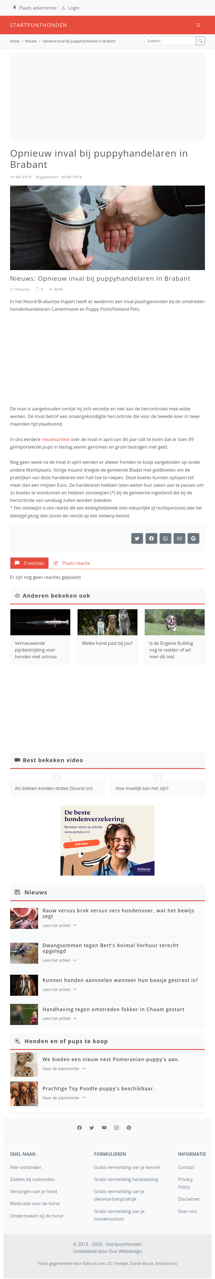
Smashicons (166, 1263)
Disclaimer (189, 1199)
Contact (186, 1167)
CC (110, 1263)
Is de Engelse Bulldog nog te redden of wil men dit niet (171, 650)
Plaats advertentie (34, 8)
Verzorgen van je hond (33, 1191)
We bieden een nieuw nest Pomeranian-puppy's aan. (111, 1059)
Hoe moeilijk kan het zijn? (142, 788)
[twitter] (92, 1128)
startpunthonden (15, 25)
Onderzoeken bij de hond (36, 1216)
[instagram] (116, 1128)
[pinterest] (129, 1128)
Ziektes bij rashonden (32, 1179)
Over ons (187, 1211)
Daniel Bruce (141, 1263)
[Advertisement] (107, 97)
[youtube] (104, 1128)
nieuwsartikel (55, 439)
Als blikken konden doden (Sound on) (53, 788)
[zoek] (200, 40)
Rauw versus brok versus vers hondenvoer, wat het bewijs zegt (118, 913)
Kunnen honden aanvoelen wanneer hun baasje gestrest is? (120, 980)
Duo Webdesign (125, 1251)
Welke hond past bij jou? (107, 643)
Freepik (121, 1263)
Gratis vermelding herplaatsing (126, 1179)
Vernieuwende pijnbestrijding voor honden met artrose (36, 650)
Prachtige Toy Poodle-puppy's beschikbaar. (99, 1088)
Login (70, 8)
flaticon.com (94, 1263)
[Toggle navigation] (198, 25)
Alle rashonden (25, 1167)
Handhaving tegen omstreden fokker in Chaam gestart (114, 1009)
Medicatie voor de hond (35, 1203)
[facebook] (79, 1128)
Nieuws (31, 41)
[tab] (29, 563)
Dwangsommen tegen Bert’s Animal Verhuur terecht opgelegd (111, 948)
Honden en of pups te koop (66, 1041)
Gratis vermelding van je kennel (127, 1167)
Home (15, 41)
